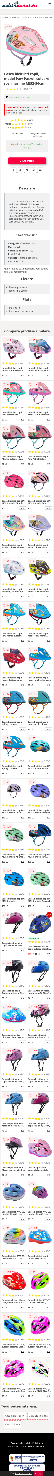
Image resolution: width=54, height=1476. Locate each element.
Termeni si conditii (20, 1443)
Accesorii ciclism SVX (21, 17)
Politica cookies (36, 1446)
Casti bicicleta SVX (43, 17)
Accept (38, 1473)
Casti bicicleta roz (38, 1415)
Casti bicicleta (12, 1424)
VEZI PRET (27, 160)
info (22, 375)
